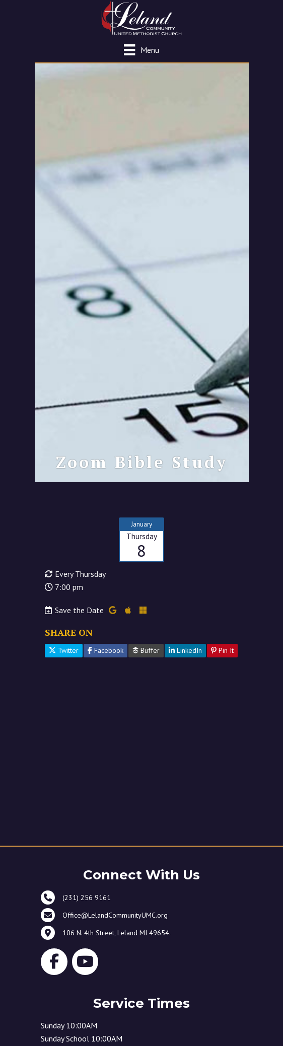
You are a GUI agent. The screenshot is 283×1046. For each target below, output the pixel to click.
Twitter (64, 650)
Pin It (222, 650)
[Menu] (141, 49)
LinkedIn (185, 650)
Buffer (146, 650)
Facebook (105, 650)
